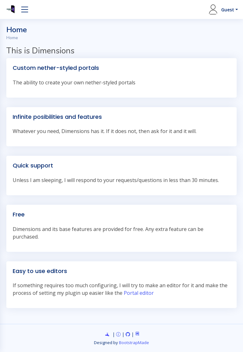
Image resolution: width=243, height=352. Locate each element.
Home (12, 38)
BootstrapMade (134, 342)
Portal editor (139, 292)
